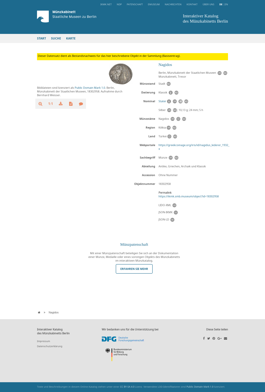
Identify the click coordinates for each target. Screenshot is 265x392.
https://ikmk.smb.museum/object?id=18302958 (189, 196)
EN (226, 4)
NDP (119, 4)
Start (41, 38)
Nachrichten (173, 4)
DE (220, 4)
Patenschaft (135, 4)
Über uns (208, 4)
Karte (71, 38)
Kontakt (192, 4)
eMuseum (154, 4)
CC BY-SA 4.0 (127, 386)
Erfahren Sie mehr (134, 269)
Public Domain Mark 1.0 (90, 88)
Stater (162, 101)
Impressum (43, 341)
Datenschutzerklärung (49, 346)
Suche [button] (56, 38)
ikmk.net (106, 4)
